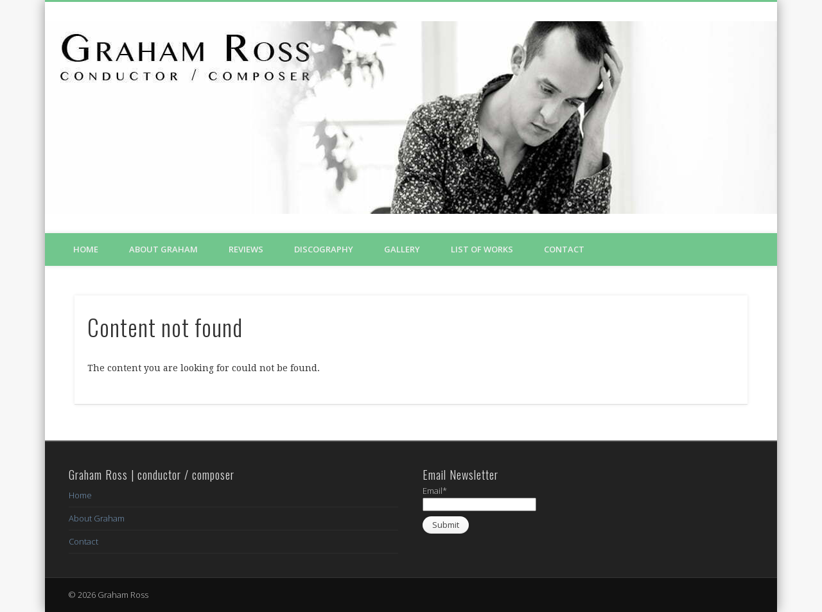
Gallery (402, 249)
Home (85, 249)
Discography (323, 249)
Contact (564, 249)
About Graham (163, 249)
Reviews (246, 249)
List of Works (482, 249)
